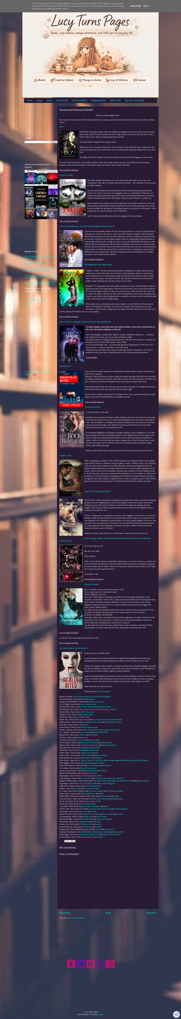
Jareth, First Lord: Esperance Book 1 (97, 491)
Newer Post (64, 913)
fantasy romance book (89, 727)
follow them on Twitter (113, 722)
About (39, 100)
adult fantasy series (109, 745)
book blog (96, 822)
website (116, 796)
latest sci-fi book (101, 755)
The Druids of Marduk (115, 791)
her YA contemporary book (86, 783)
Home (29, 100)
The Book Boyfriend (92, 407)
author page (105, 796)
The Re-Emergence (121, 809)
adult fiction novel (87, 712)
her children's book (83, 717)
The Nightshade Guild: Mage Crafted (98, 265)
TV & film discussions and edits (35, 300)
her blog (77, 788)
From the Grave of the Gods (100, 809)
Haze (61, 127)
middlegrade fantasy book (90, 748)
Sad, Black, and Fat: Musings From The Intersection (112, 781)
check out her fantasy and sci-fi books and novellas (92, 697)
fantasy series (84, 725)
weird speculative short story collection (109, 778)
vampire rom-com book (89, 753)
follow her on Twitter (91, 788)
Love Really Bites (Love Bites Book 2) (73, 648)
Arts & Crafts (62, 100)
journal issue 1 (109, 829)
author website (94, 740)
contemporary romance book (92, 837)
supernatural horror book (92, 722)
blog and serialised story (92, 758)
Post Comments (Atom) (76, 918)
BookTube (28, 303)
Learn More (135, 6)
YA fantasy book (86, 824)
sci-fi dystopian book (93, 786)
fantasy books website (91, 814)
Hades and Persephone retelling (98, 832)
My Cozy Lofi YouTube (134, 100)
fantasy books (89, 699)
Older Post (151, 913)
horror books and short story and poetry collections (101, 730)
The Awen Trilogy (96, 791)
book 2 (101, 794)
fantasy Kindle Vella (100, 732)
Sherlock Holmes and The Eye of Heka (133, 760)
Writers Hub (115, 100)
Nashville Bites (65, 366)
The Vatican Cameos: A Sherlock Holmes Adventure (96, 760)
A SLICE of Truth (66, 175)
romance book (87, 714)
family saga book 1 (88, 794)
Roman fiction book (96, 702)
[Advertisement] (107, 935)
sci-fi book (81, 740)
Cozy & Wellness (79, 100)
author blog (83, 720)
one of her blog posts (107, 783)
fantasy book (85, 763)
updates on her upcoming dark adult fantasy (107, 799)
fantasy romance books (92, 801)
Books (49, 100)
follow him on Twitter (104, 819)
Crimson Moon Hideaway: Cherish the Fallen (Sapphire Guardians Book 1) (87, 226)
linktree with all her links (112, 834)
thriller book (87, 819)
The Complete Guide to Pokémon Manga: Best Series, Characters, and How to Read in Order (40, 283)
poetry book (93, 735)
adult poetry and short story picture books (106, 720)
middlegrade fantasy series (89, 750)
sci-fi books (85, 732)
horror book (88, 827)
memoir (82, 735)
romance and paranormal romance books (96, 707)
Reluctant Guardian (91, 584)
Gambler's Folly (65, 456)
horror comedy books (88, 704)
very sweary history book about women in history (98, 709)
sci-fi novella (86, 778)
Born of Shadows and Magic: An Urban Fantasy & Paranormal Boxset (85, 322)
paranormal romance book (96, 771)
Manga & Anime (98, 100)
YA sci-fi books (93, 765)
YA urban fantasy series (89, 745)
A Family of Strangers (92, 806)
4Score (106, 806)
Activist (27, 308)
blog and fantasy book (88, 768)
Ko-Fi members (103, 691)
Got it (146, 6)
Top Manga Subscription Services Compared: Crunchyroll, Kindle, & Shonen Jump (40, 270)
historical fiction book (90, 743)
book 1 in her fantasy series (113, 814)
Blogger (100, 1014)
